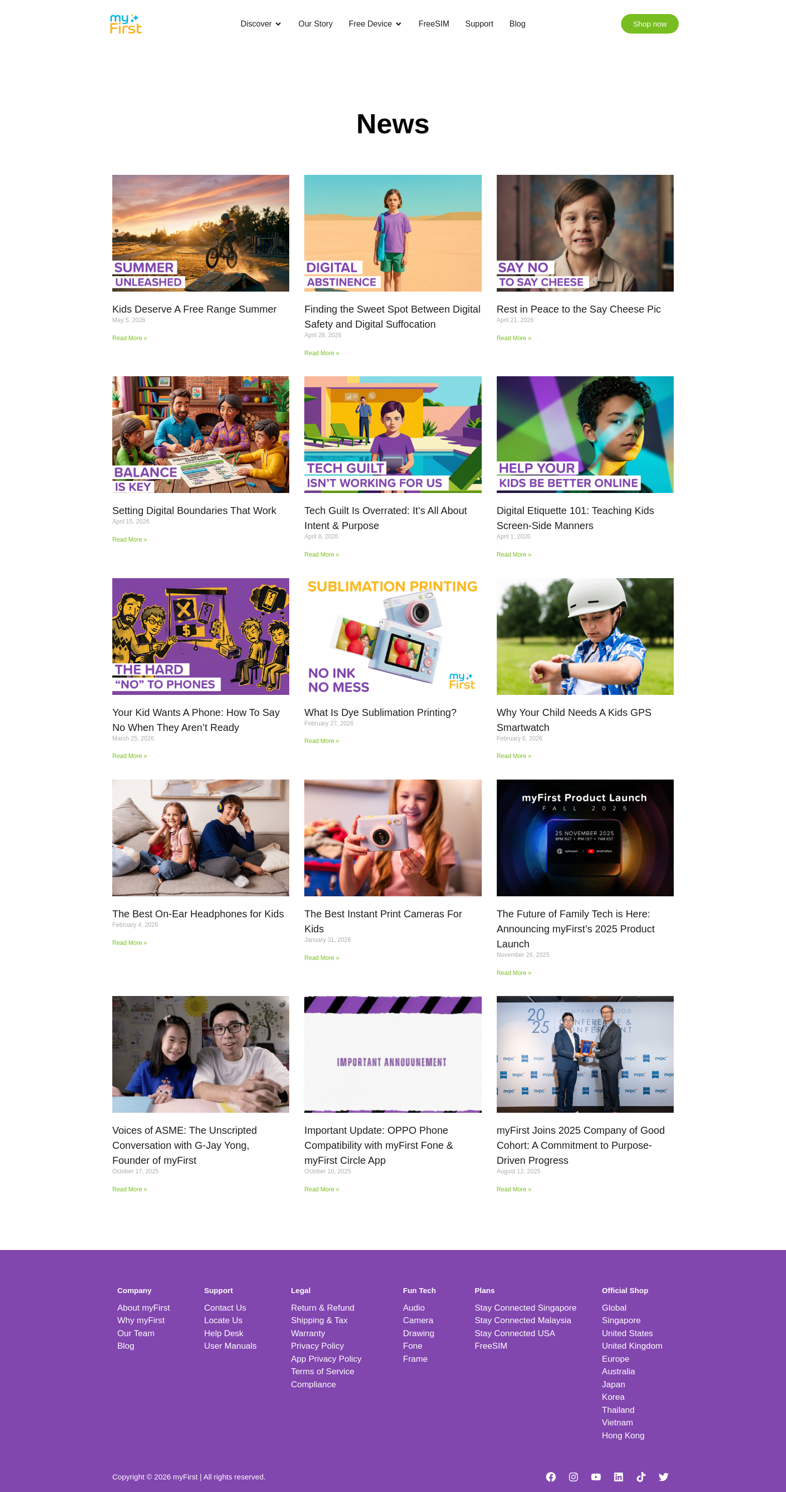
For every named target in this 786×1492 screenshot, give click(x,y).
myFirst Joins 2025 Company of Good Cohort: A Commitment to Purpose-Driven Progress (581, 1145)
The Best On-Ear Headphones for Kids (198, 913)
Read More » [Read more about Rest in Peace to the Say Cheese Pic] (514, 338)
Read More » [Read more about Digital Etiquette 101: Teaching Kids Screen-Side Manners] (514, 554)
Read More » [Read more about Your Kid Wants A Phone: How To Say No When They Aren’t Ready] (129, 756)
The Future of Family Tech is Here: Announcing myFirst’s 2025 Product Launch (576, 928)
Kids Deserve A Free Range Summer (194, 309)
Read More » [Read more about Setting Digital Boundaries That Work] (129, 539)
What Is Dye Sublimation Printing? (380, 712)
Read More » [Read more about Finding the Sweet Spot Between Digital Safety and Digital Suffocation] (321, 353)
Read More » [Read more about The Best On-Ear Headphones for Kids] (129, 942)
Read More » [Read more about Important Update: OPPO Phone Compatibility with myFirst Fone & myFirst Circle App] (321, 1189)
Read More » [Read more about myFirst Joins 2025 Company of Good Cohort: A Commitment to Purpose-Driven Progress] (514, 1189)
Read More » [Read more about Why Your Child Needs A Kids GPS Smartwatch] (514, 756)
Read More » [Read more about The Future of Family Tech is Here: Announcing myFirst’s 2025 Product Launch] (514, 972)
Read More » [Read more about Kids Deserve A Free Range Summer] (129, 338)
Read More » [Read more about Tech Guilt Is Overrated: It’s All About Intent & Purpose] (321, 554)
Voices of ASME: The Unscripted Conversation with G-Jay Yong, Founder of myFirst (184, 1145)
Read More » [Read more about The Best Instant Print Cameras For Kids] (321, 957)
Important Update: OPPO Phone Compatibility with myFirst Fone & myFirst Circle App (378, 1145)
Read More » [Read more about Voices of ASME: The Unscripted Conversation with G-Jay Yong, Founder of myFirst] (129, 1189)
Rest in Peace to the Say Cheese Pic (579, 309)
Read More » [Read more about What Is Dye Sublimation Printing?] (321, 740)
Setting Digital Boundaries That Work (194, 510)
